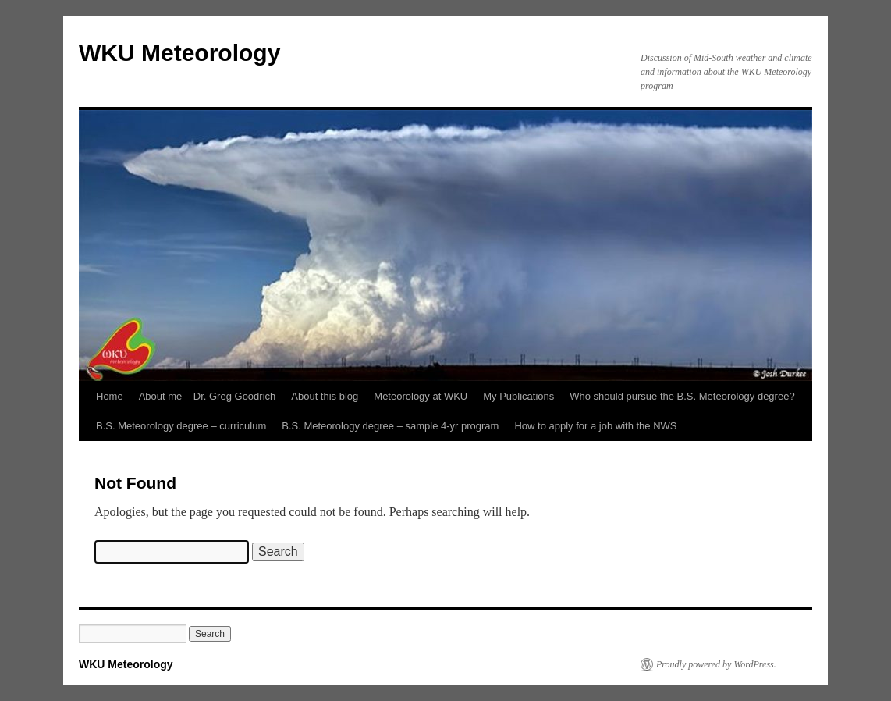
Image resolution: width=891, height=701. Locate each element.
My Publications (518, 396)
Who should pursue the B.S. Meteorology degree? (682, 396)
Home (109, 396)
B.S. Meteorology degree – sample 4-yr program (390, 426)
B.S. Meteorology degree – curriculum (181, 426)
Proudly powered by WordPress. (716, 664)
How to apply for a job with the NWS (595, 426)
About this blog (324, 396)
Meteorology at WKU (420, 396)
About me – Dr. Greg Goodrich (207, 396)
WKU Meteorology (179, 53)
